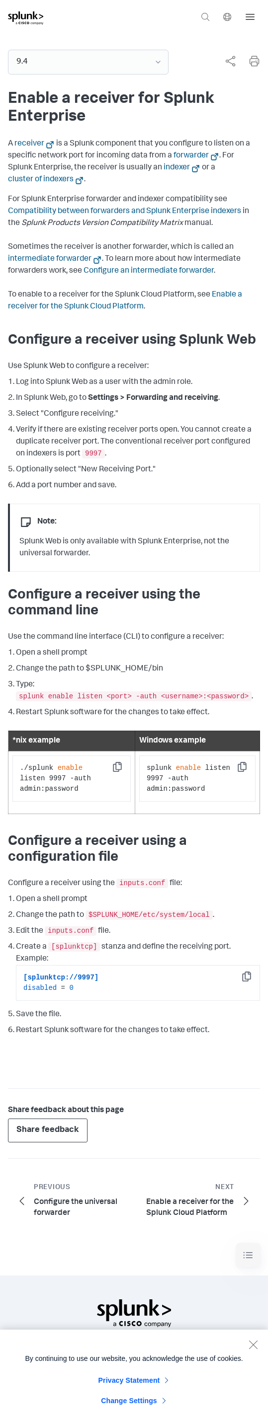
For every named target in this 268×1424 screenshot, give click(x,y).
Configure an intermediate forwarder (149, 271)
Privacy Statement (129, 1384)
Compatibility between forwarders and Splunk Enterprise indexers (124, 212)
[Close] (253, 1348)
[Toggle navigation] (248, 1255)
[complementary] (226, 61)
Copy (124, 770)
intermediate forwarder (49, 259)
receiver (29, 144)
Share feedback (47, 1130)
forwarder (191, 156)
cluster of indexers (41, 180)
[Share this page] (230, 61)
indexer (177, 168)
